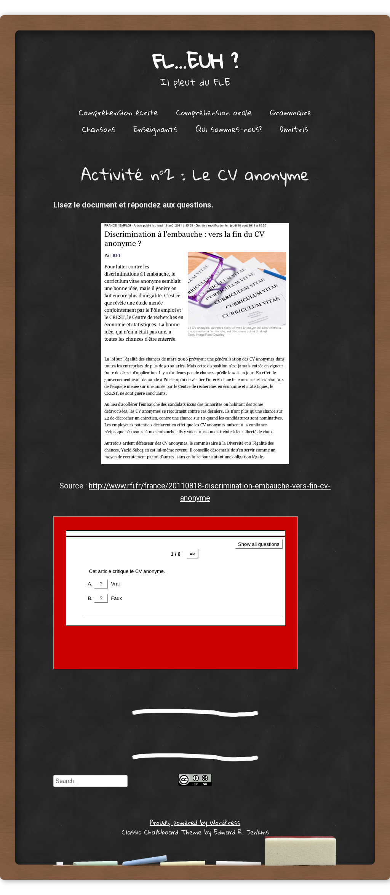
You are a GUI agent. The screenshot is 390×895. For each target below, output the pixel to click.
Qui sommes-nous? (228, 129)
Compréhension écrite (118, 112)
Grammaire (291, 112)
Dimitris (294, 129)
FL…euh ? (195, 61)
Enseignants (155, 129)
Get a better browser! (175, 592)
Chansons (98, 129)
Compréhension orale (214, 112)
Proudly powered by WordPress (195, 822)
